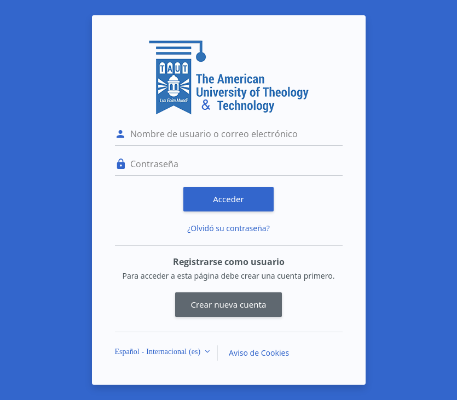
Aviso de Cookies (259, 353)
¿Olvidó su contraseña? (228, 228)
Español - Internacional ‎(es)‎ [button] (159, 351)
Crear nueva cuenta (228, 304)
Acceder (228, 198)
